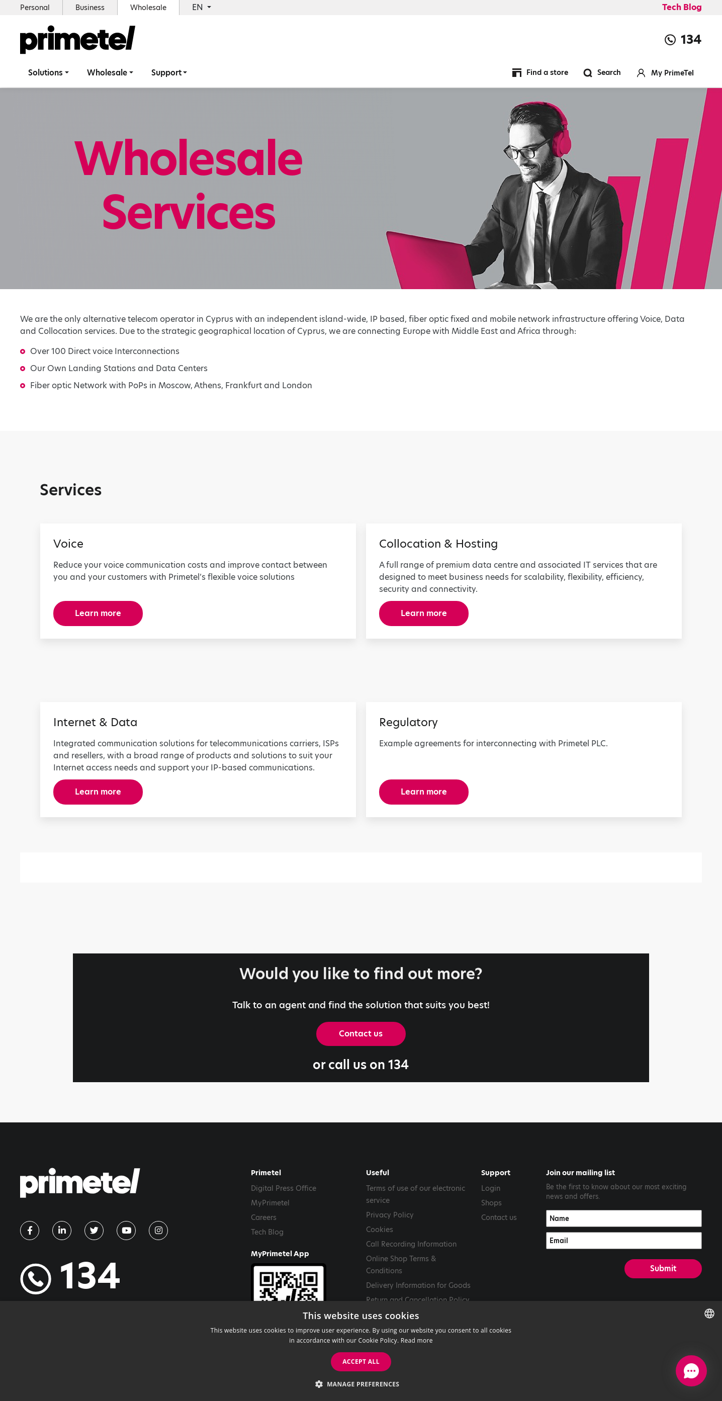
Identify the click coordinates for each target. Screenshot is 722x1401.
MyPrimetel (270, 1203)
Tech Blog (682, 7)
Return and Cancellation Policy (418, 1300)
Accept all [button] (361, 1361)
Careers (264, 1217)
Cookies (379, 1229)
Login (490, 1188)
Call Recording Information (411, 1244)
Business (90, 8)
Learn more (98, 613)
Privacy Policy (390, 1215)
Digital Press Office (283, 1188)
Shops (491, 1203)
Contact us (361, 1033)
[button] (361, 1384)
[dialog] (361, 1351)
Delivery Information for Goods (418, 1285)
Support (166, 72)
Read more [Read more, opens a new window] (417, 1340)
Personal (35, 8)
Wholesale (148, 8)
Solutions (45, 72)
